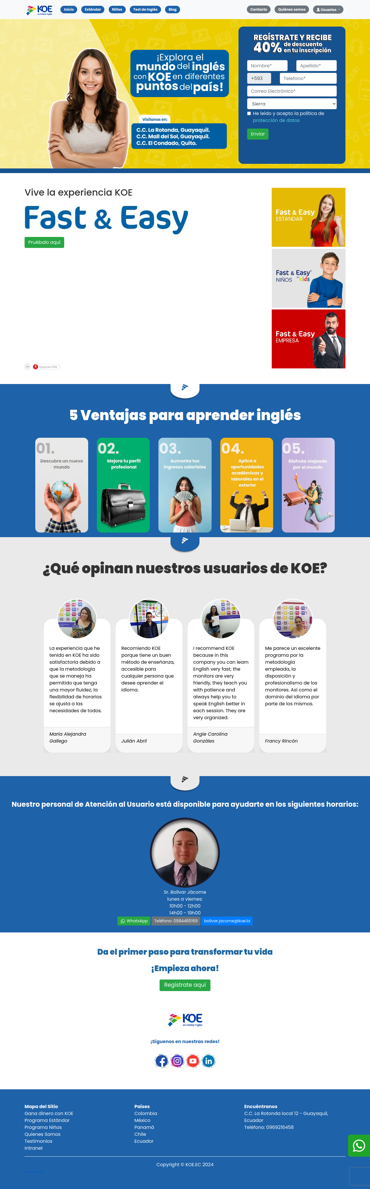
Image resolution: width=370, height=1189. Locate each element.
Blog (172, 9)
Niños (117, 9)
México (142, 1120)
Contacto (258, 9)
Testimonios (38, 1141)
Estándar (93, 9)
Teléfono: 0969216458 (269, 1127)
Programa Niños (43, 1127)
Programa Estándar (47, 1120)
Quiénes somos (292, 9)
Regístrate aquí (185, 985)
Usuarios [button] (327, 9)
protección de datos (276, 120)
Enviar (258, 134)
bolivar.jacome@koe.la (227, 921)
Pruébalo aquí (44, 242)
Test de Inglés (145, 9)
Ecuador (143, 1141)
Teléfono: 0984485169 (175, 921)
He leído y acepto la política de (288, 117)
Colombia (145, 1113)
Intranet (34, 1148)
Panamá (144, 1127)
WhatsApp (134, 921)
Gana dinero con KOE (49, 1113)
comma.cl (34, 1171)
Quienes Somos (42, 1134)
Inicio (70, 9)
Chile (140, 1134)
